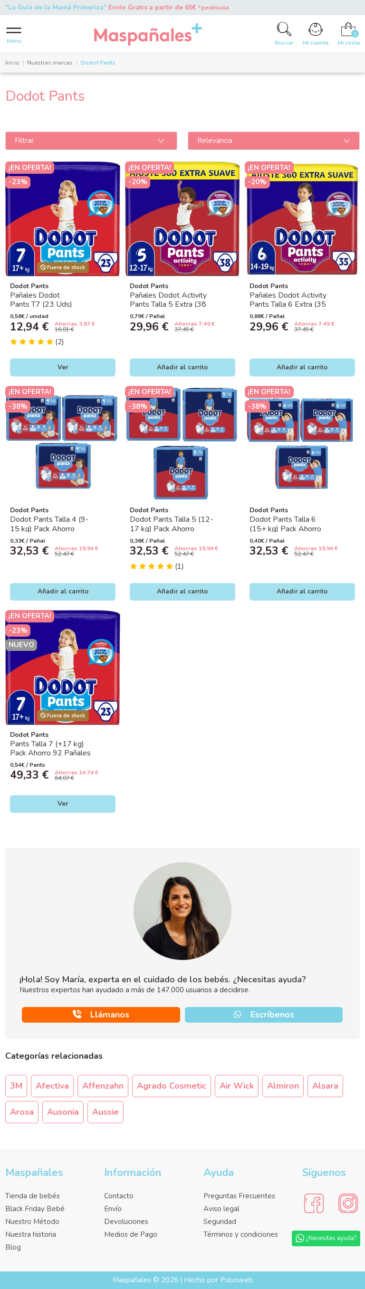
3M (16, 1085)
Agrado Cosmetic (171, 1085)
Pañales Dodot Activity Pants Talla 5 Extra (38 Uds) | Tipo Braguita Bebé (173, 304)
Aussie (105, 1112)
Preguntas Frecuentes (239, 1196)
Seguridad (219, 1221)
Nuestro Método (32, 1221)
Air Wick (237, 1085)
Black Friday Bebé (35, 1209)
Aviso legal (221, 1209)
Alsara (325, 1085)
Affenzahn (103, 1085)
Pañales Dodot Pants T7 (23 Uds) (41, 300)
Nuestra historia (30, 1234)
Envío (113, 1209)
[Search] (284, 34)
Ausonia (63, 1112)
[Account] (315, 34)
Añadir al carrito (182, 367)
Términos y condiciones (240, 1234)
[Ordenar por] (274, 141)
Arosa (22, 1112)
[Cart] (348, 34)
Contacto (119, 1196)
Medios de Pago (130, 1234)
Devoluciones (126, 1221)
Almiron (283, 1085)
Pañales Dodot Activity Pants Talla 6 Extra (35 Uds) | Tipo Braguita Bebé (293, 304)
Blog (13, 1247)
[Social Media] (314, 1204)
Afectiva (52, 1085)
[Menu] (14, 34)
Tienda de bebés (32, 1196)
